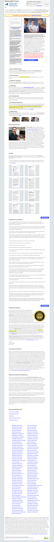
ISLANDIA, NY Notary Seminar (31, 460)
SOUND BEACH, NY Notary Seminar (17, 500)
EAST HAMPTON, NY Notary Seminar (17, 445)
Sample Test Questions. (36, 15)
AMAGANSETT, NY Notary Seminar (17, 425)
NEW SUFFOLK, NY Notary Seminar (17, 478)
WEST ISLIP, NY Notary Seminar (32, 508)
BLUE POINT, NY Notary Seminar (32, 430)
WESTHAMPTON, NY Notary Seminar (32, 510)
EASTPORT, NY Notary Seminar (32, 450)
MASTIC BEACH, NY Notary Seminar (32, 468)
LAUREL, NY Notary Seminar (31, 465)
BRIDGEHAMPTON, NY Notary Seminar (18, 433)
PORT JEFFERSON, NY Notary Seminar (18, 485)
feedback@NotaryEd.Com (30, 339)
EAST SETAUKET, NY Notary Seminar (17, 450)
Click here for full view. (15, 28)
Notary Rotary (11, 415)
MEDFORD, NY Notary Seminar (32, 470)
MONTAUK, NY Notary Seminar (16, 475)
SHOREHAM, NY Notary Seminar (17, 498)
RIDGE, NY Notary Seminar (16, 488)
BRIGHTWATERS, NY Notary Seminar (32, 433)
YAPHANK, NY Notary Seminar (16, 513)
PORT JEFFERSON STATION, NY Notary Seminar (34, 485)
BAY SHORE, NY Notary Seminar (17, 428)
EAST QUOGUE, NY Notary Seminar (32, 448)
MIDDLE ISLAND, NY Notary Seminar (17, 473)
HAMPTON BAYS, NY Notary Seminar (32, 455)
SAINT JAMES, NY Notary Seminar (17, 493)
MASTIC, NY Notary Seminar (16, 468)
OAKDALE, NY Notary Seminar (31, 480)
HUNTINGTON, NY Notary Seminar (32, 458)
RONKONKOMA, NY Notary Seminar (32, 490)
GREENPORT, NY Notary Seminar (17, 455)
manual (11, 56)
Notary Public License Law (13, 419)
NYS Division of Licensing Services (14, 417)
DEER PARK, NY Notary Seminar (32, 443)
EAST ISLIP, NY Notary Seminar (32, 445)
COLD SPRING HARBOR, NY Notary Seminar (18, 440)
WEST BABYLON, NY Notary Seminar (17, 508)
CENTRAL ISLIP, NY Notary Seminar (32, 438)
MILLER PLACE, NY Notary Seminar (32, 473)
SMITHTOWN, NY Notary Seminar (32, 498)
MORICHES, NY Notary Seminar (32, 475)
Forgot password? (39, 5)
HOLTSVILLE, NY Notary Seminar (17, 458)
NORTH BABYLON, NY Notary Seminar (33, 478)
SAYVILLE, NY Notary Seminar (31, 493)
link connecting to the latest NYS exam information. (21, 370)
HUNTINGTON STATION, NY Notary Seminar (18, 460)
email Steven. (13, 162)
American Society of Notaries (32, 129)
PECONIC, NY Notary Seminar (31, 483)
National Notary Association (14, 413)
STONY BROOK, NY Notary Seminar (32, 503)
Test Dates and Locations (43, 533)
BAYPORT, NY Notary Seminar (31, 428)
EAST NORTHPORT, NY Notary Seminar (18, 448)
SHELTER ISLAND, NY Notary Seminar (33, 495)
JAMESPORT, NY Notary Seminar (17, 463)
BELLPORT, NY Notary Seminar (16, 430)
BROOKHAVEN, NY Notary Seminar (17, 435)
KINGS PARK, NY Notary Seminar (32, 463)
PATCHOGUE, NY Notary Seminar (17, 483)
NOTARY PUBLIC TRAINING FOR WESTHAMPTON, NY (11, 5)
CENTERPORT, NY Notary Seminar (17, 438)
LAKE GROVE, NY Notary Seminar (17, 465)
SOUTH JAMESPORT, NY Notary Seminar (33, 500)
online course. (17, 35)
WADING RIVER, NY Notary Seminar (32, 505)
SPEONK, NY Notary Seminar (16, 503)
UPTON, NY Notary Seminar (16, 505)
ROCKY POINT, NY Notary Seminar (17, 490)
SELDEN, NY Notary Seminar (16, 495)
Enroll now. (32, 109)
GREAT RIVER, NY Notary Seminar (17, 453)
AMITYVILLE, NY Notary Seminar (32, 425)
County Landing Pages (34, 533)
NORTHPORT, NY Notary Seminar (17, 480)
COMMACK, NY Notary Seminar (32, 440)
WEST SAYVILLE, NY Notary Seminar (17, 510)
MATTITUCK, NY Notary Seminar (17, 470)
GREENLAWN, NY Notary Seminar (32, 453)
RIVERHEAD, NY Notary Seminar (32, 488)
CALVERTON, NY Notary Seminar (32, 435)
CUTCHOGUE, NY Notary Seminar (17, 443)
